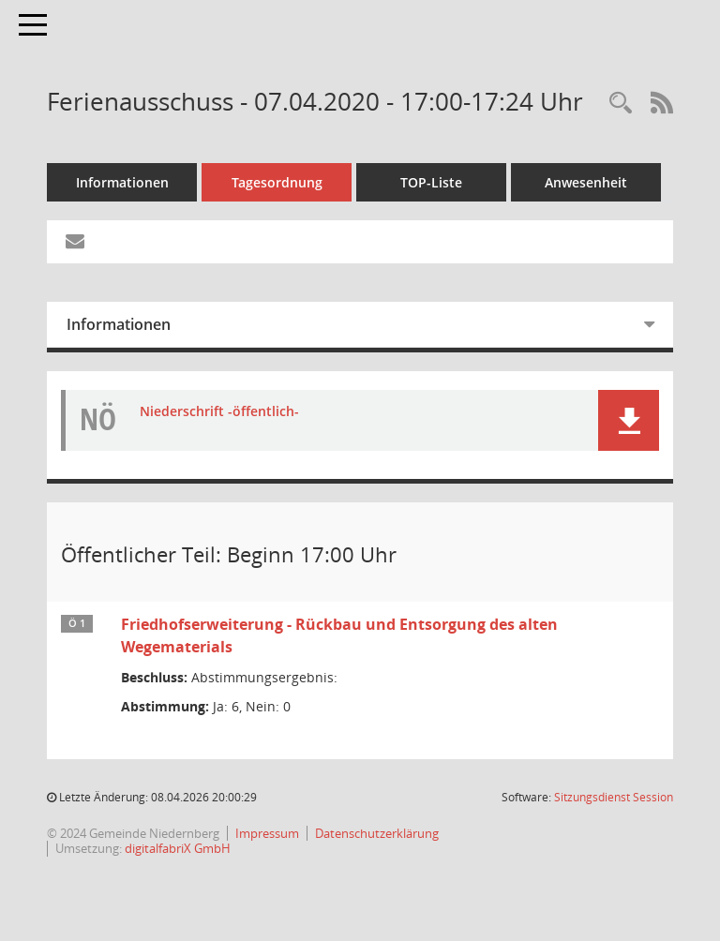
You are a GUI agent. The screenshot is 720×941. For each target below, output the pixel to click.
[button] (628, 420)
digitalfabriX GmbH (178, 848)
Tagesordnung (277, 182)
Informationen (122, 182)
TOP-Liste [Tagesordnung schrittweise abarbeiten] (431, 182)
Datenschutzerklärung (377, 833)
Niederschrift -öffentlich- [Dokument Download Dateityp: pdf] (219, 412)
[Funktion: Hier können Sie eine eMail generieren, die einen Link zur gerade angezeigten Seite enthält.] (75, 242)
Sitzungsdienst (613, 797)
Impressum (267, 833)
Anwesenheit (586, 182)
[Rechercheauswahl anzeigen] (620, 103)
